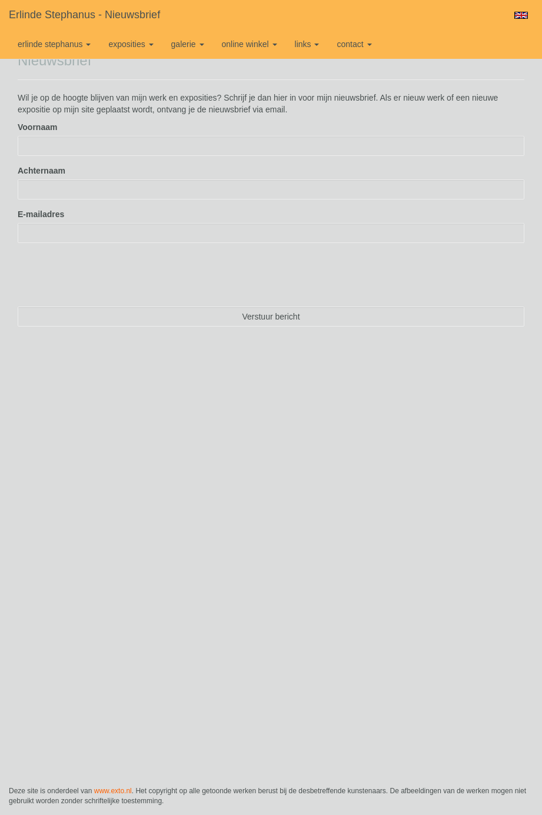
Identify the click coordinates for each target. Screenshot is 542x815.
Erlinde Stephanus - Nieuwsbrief (84, 15)
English (521, 15)
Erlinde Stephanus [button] (54, 44)
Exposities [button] (130, 44)
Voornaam (37, 127)
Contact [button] (354, 44)
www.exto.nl (113, 791)
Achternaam (41, 170)
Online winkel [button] (249, 44)
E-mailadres (41, 214)
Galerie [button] (187, 44)
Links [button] (307, 44)
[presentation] (107, 275)
